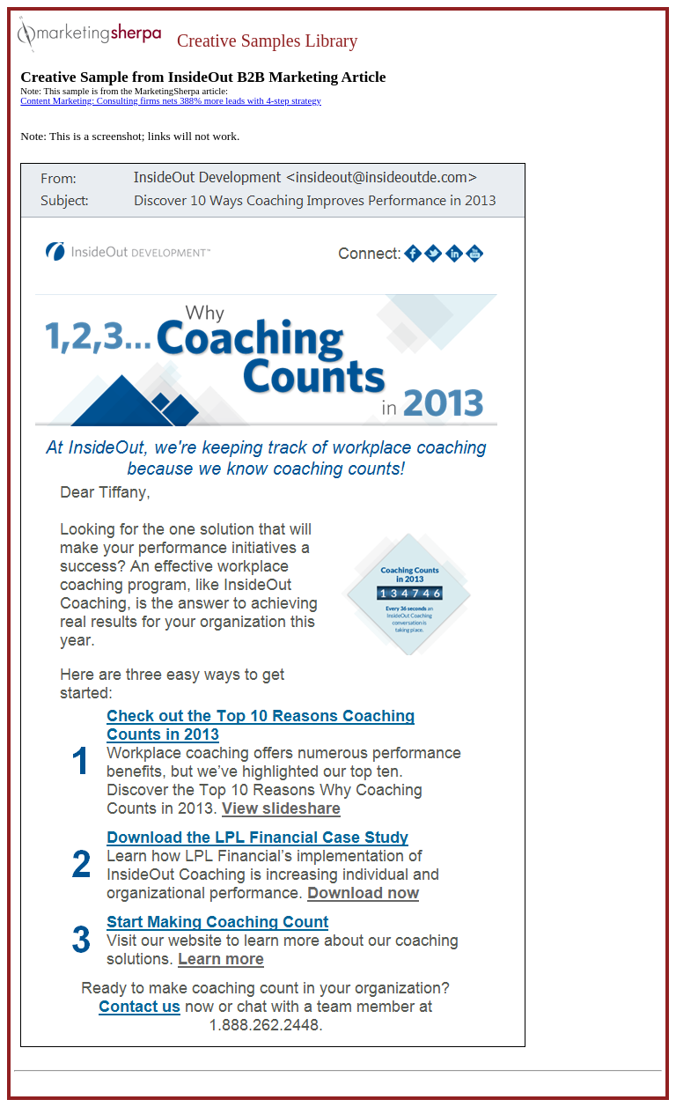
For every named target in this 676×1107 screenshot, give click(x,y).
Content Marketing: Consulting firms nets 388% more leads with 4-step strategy (170, 101)
